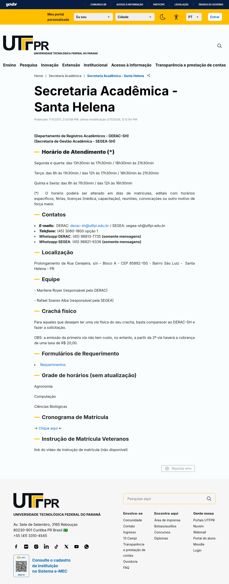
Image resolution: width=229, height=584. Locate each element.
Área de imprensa (167, 520)
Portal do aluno (204, 538)
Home (38, 76)
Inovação (50, 65)
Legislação (182, 4)
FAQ (126, 567)
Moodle (198, 544)
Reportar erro (178, 468)
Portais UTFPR (204, 520)
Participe (159, 4)
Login (197, 550)
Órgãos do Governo (211, 4)
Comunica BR (98, 4)
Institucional (96, 65)
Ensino (9, 65)
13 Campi (130, 538)
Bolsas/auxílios (165, 526)
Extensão (71, 65)
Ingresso (129, 532)
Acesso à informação (129, 4)
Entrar (215, 17)
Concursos (162, 532)
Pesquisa (28, 65)
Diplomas (161, 538)
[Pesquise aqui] (165, 498)
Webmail (199, 532)
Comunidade (132, 520)
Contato (129, 526)
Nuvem (198, 526)
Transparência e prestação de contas (190, 65)
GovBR (11, 4)
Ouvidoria (130, 561)
